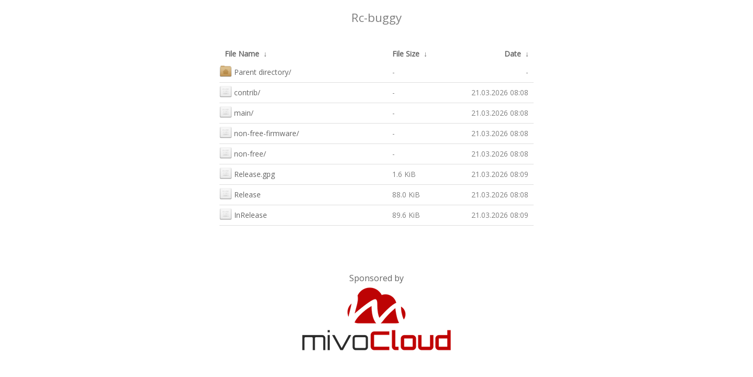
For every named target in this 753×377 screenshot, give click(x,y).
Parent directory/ (255, 71)
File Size (405, 54)
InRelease (243, 214)
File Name (242, 54)
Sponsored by (376, 278)
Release (240, 193)
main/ (236, 112)
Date (512, 54)
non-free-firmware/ (259, 132)
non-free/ (242, 153)
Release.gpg (247, 173)
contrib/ (239, 91)
